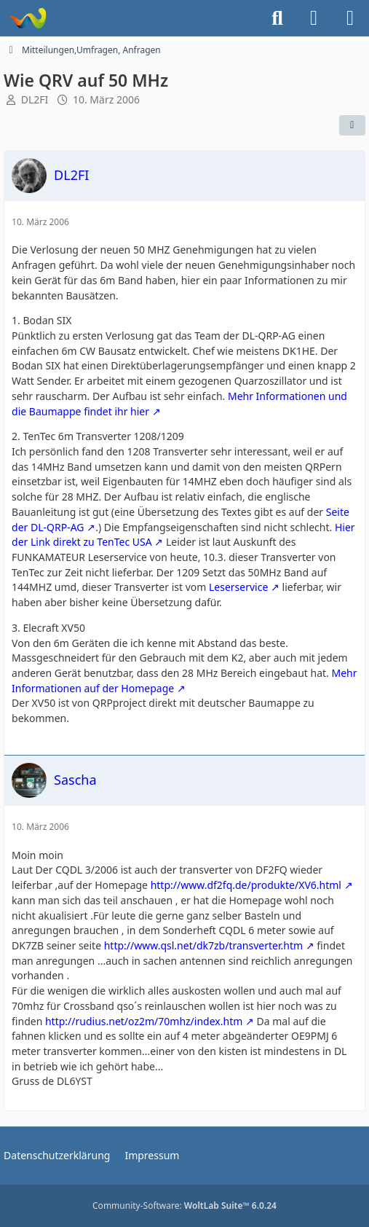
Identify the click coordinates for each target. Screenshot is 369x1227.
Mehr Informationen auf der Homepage (184, 680)
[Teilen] (352, 125)
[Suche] (277, 18)
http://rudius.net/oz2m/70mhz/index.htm (143, 1021)
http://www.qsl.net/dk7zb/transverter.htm (203, 945)
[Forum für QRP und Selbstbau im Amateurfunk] (27, 18)
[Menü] (350, 18)
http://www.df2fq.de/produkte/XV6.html (246, 885)
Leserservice (238, 587)
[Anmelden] (313, 18)
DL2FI (35, 99)
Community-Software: (184, 1205)
